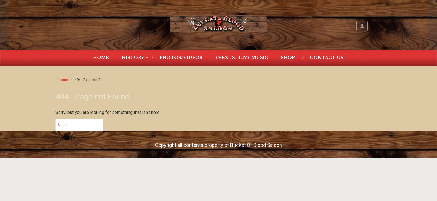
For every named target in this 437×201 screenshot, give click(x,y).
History (133, 57)
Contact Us (326, 57)
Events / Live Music (241, 57)
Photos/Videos (180, 57)
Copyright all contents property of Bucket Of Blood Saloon (218, 145)
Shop (288, 57)
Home (101, 57)
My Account (362, 26)
